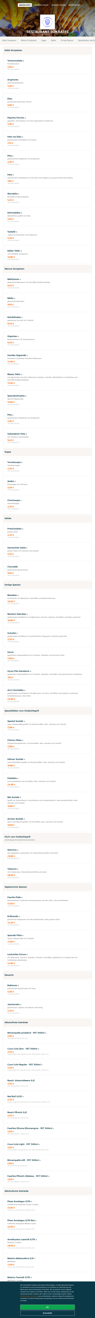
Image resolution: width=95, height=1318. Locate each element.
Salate (53, 40)
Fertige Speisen (67, 40)
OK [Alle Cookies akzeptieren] (47, 1307)
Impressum (74, 5)
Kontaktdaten (58, 5)
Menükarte (25, 5)
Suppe (43, 40)
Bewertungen (41, 5)
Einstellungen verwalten (28, 1296)
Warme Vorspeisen (29, 40)
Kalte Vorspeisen (9, 40)
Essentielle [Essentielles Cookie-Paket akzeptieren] (47, 1313)
